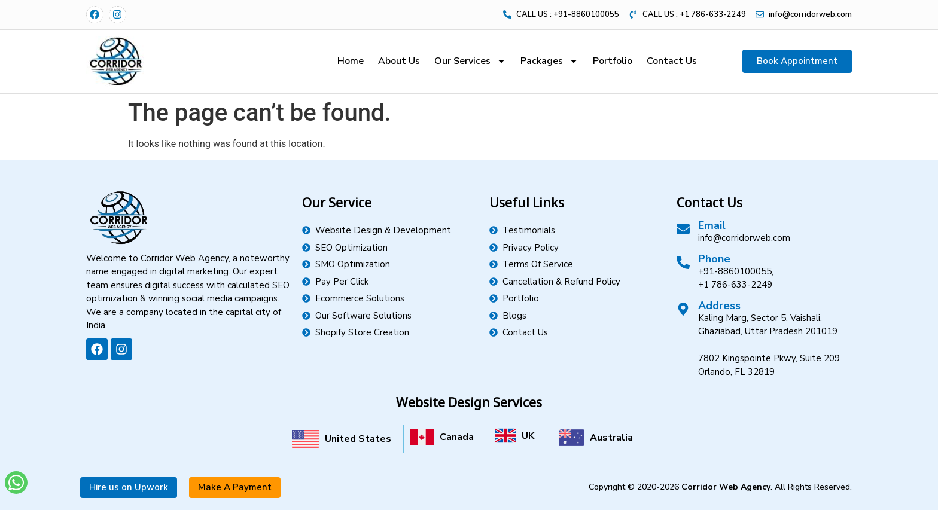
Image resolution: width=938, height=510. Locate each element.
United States (358, 438)
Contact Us (672, 61)
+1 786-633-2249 (735, 285)
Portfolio (612, 61)
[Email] (683, 229)
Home (350, 61)
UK (528, 435)
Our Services (470, 61)
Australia (611, 437)
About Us (399, 61)
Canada (457, 437)
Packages (549, 61)
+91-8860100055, (735, 271)
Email (712, 225)
